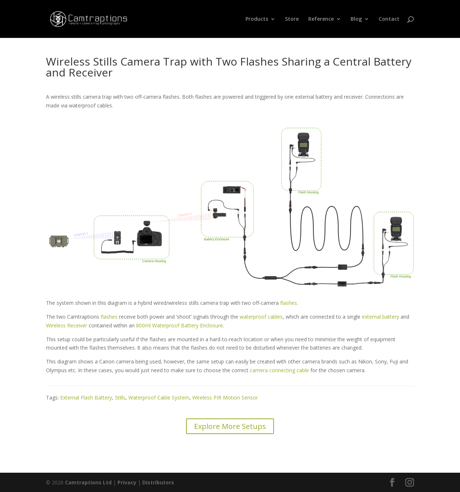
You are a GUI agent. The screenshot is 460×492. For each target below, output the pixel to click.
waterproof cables (261, 316)
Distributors (158, 482)
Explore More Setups (230, 426)
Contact (389, 19)
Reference (321, 19)
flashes (288, 302)
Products (257, 19)
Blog (356, 19)
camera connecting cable (279, 370)
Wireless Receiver (66, 325)
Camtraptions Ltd (88, 482)
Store (292, 19)
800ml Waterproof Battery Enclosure (179, 325)
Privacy (126, 482)
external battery (380, 316)
